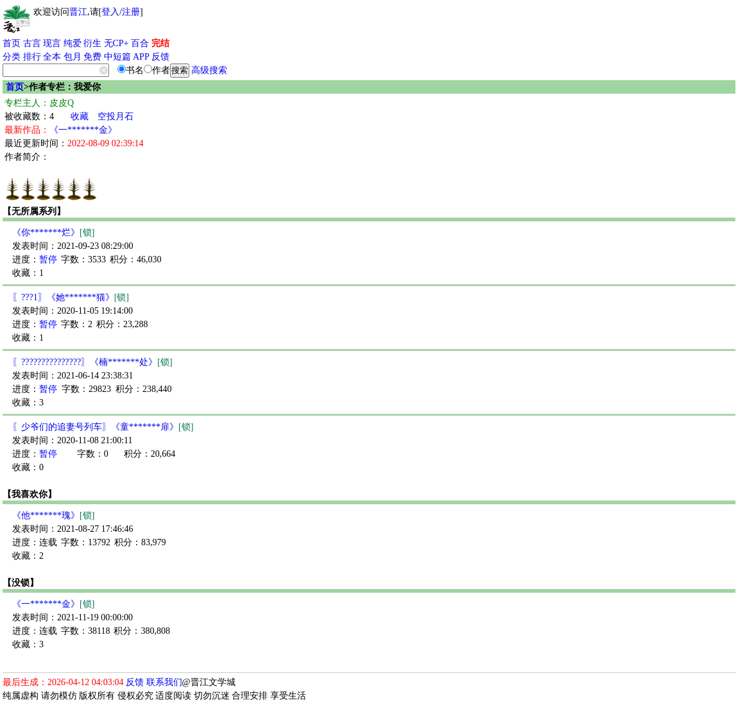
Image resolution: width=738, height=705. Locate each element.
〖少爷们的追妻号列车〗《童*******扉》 (102, 427)
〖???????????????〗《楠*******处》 (92, 362)
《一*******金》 (83, 130)
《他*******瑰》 (53, 515)
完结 (160, 43)
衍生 (92, 43)
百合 (140, 43)
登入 (110, 12)
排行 (32, 57)
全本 (52, 57)
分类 (12, 57)
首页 (12, 43)
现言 (52, 43)
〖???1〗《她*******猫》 (70, 297)
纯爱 (73, 43)
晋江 (78, 12)
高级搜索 (209, 70)
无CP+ (116, 43)
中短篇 (117, 57)
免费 (92, 57)
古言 (32, 43)
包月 (73, 57)
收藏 (80, 116)
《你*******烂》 (53, 232)
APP (141, 57)
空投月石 (115, 116)
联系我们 (164, 682)
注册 (131, 12)
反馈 (160, 57)
